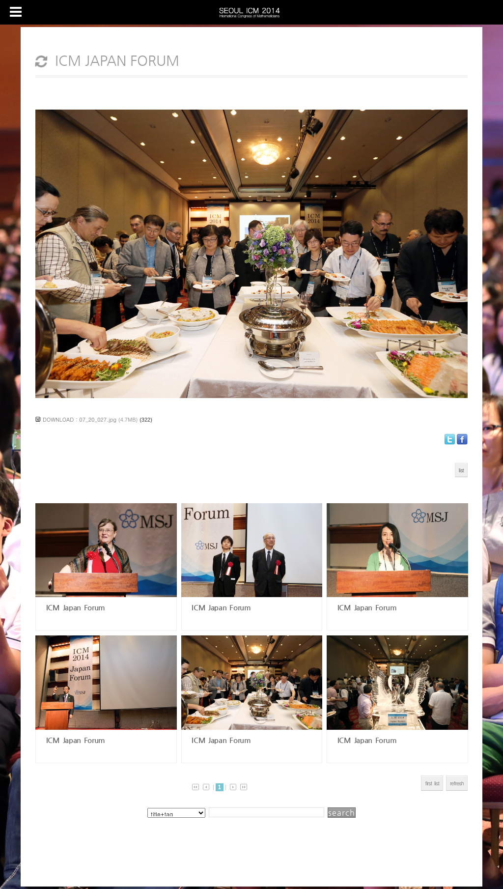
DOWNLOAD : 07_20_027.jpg (79, 419)
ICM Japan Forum (74, 607)
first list (432, 783)
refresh (457, 783)
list (461, 470)
